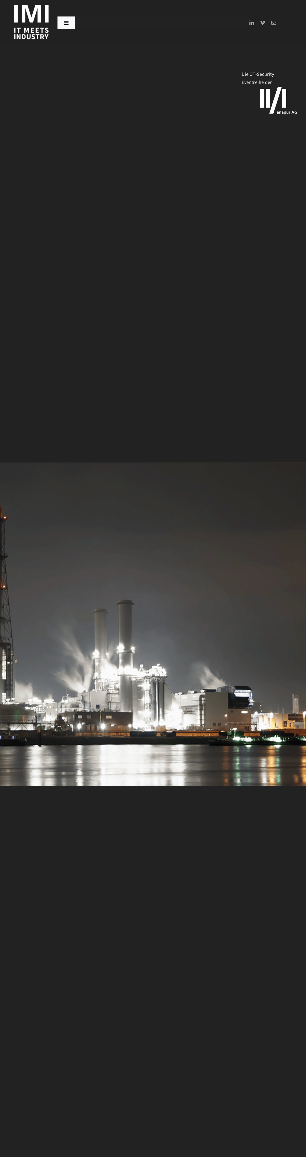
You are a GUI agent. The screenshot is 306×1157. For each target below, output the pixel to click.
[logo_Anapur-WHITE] (278, 89)
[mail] (273, 22)
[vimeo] (262, 22)
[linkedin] (251, 22)
